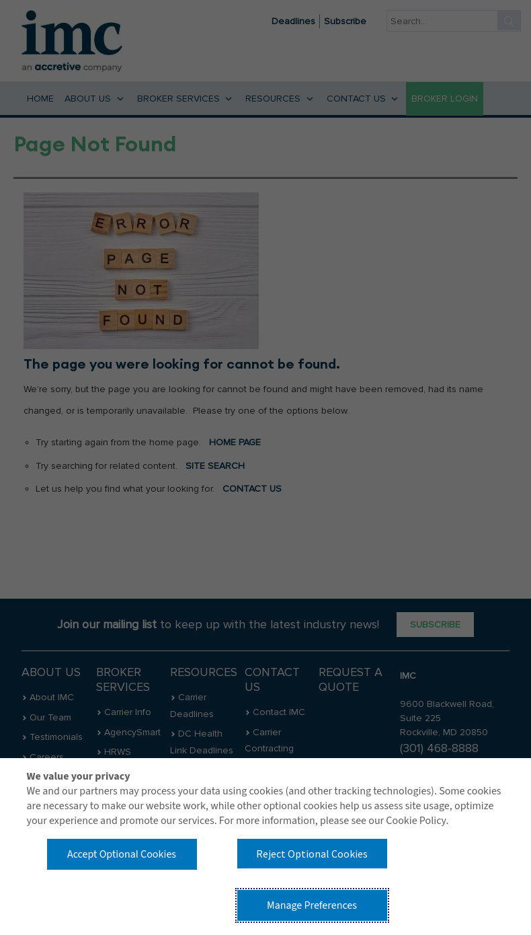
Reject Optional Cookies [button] (312, 853)
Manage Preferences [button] (312, 905)
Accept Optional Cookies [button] (121, 854)
